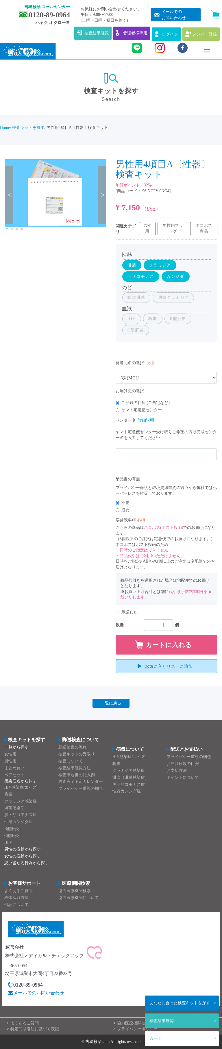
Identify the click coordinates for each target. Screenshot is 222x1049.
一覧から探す (16, 747)
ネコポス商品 (204, 228)
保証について (16, 904)
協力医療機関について (78, 898)
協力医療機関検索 (74, 891)
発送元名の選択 (130, 363)
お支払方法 (176, 770)
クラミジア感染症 (20, 801)
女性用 (10, 754)
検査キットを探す (179, 1003)
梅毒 (8, 794)
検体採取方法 (16, 898)
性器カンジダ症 (18, 822)
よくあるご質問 (18, 891)
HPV (8, 842)
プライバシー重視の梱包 (80, 789)
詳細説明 (146, 420)
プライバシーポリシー (137, 1029)
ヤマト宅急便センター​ (139, 410)
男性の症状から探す (22, 849)
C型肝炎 (11, 835)
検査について (70, 761)
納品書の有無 (128, 479)
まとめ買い (14, 768)
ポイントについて (182, 777)
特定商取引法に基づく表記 (34, 1029)
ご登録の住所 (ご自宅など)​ (143, 403)
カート (155, 1038)
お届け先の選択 (130, 391)
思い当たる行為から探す (26, 863)
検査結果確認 (161, 1021)
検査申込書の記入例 (76, 775)
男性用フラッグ (173, 228)
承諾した (127, 612)
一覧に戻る (111, 703)
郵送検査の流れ (72, 747)
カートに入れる (169, 644)
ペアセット (14, 775)
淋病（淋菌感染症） (130, 777)
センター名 (126, 420)
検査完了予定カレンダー (80, 782)
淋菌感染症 (14, 808)
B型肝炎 (11, 828)
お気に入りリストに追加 (169, 666)
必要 (123, 510)
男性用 (147, 228)
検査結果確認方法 (74, 768)
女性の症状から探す (22, 856)
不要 (123, 503)
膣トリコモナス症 (20, 815)
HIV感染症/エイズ (20, 787)
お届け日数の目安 (182, 764)
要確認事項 (126, 520)
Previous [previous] (9, 195)
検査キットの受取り (76, 754)
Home (5, 127)
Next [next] (102, 195)
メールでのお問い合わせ (38, 993)
